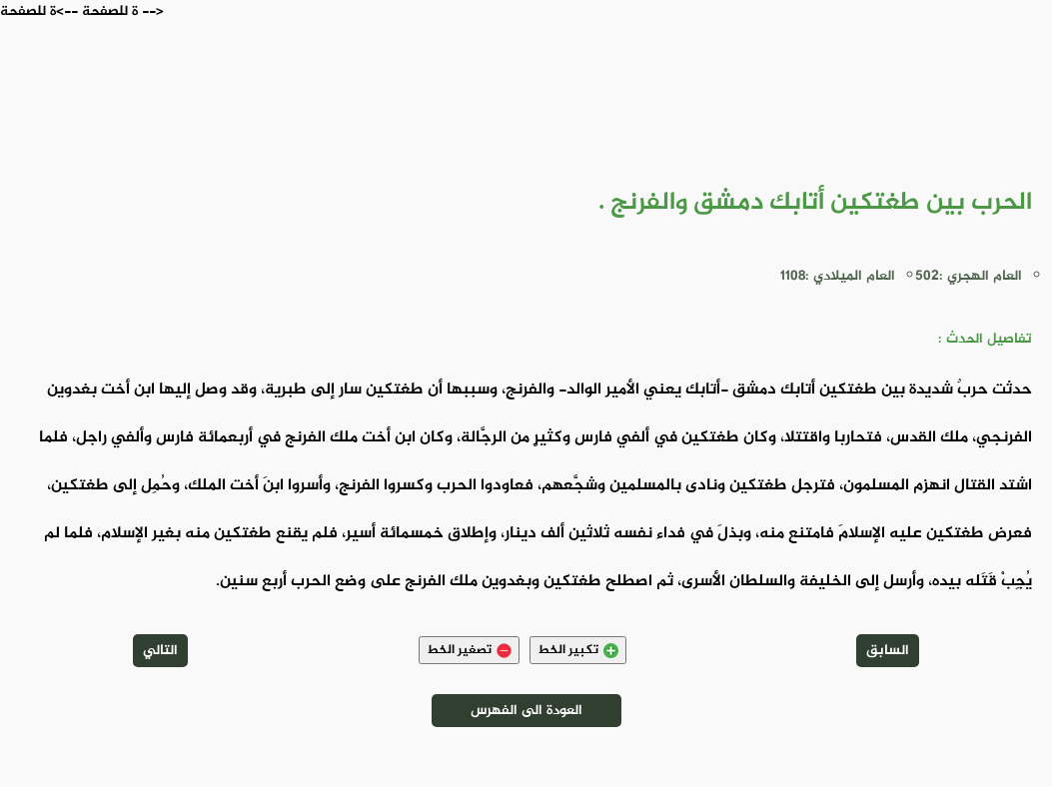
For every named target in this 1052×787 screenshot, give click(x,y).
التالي (160, 650)
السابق (887, 650)
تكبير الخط (577, 650)
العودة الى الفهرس (526, 710)
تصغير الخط (469, 650)
